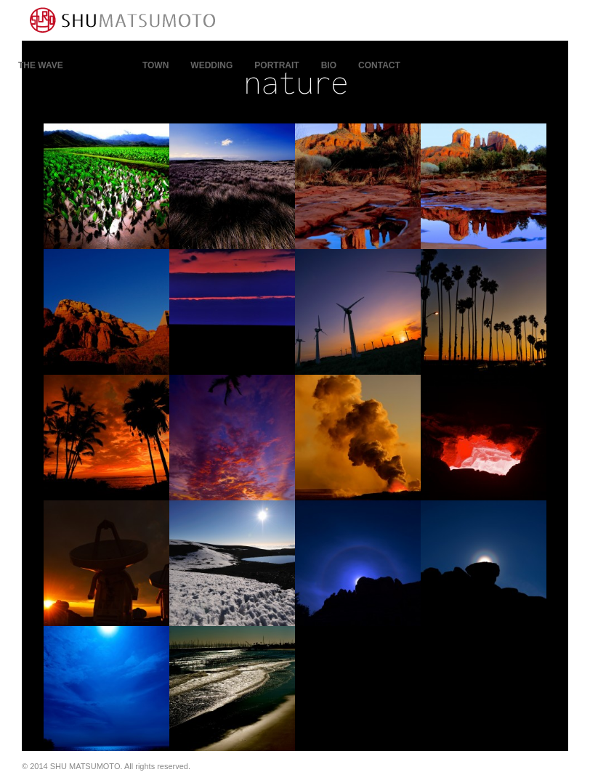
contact (379, 65)
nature (103, 65)
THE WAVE (40, 65)
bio (328, 65)
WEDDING (211, 65)
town (155, 65)
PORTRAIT (276, 65)
